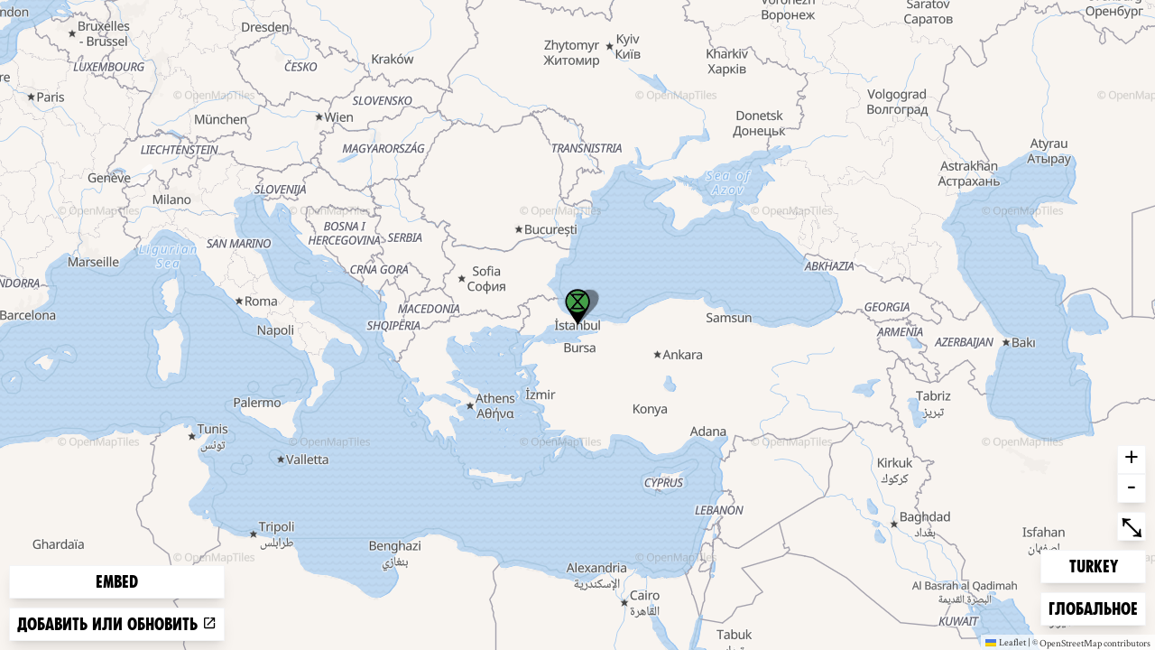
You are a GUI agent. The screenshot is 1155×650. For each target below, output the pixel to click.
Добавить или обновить (117, 624)
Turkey (1098, 564)
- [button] (1131, 488)
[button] (577, 307)
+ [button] (1131, 459)
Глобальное (1093, 607)
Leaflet (1005, 642)
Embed (117, 581)
